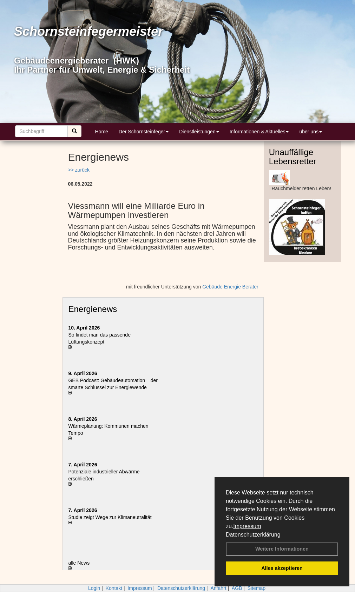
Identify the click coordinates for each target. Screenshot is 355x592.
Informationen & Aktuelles (259, 131)
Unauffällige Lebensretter (292, 156)
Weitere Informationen (282, 549)
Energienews (92, 309)
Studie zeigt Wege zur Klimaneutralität (109, 517)
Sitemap (256, 588)
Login (94, 588)
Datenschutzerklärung (253, 535)
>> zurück (78, 170)
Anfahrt (218, 588)
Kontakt (114, 588)
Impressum (247, 526)
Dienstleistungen (199, 131)
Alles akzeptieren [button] (282, 568)
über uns (310, 131)
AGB (237, 588)
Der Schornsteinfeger (144, 131)
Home (101, 131)
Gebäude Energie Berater (230, 287)
